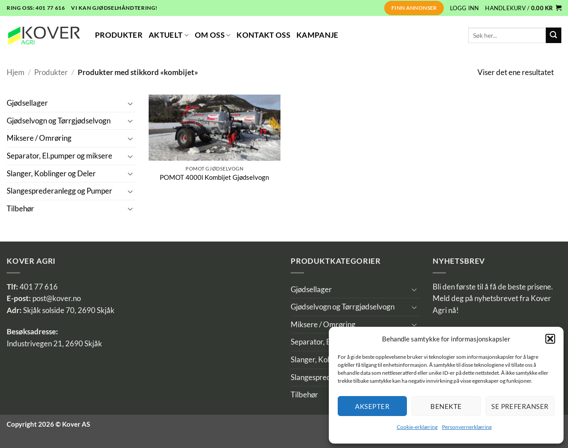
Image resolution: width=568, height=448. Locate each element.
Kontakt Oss (263, 35)
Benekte (446, 406)
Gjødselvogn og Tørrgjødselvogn (58, 120)
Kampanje (317, 35)
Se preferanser (519, 406)
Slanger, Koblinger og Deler (51, 173)
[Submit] (553, 35)
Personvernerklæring (467, 427)
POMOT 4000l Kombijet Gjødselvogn (214, 177)
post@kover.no (56, 298)
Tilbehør (20, 208)
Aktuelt (169, 35)
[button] (550, 338)
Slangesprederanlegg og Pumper (59, 190)
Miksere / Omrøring (39, 138)
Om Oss (213, 35)
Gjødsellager (27, 103)
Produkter (118, 35)
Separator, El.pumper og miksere (59, 155)
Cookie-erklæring (417, 427)
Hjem (15, 72)
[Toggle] (130, 103)
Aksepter (372, 406)
